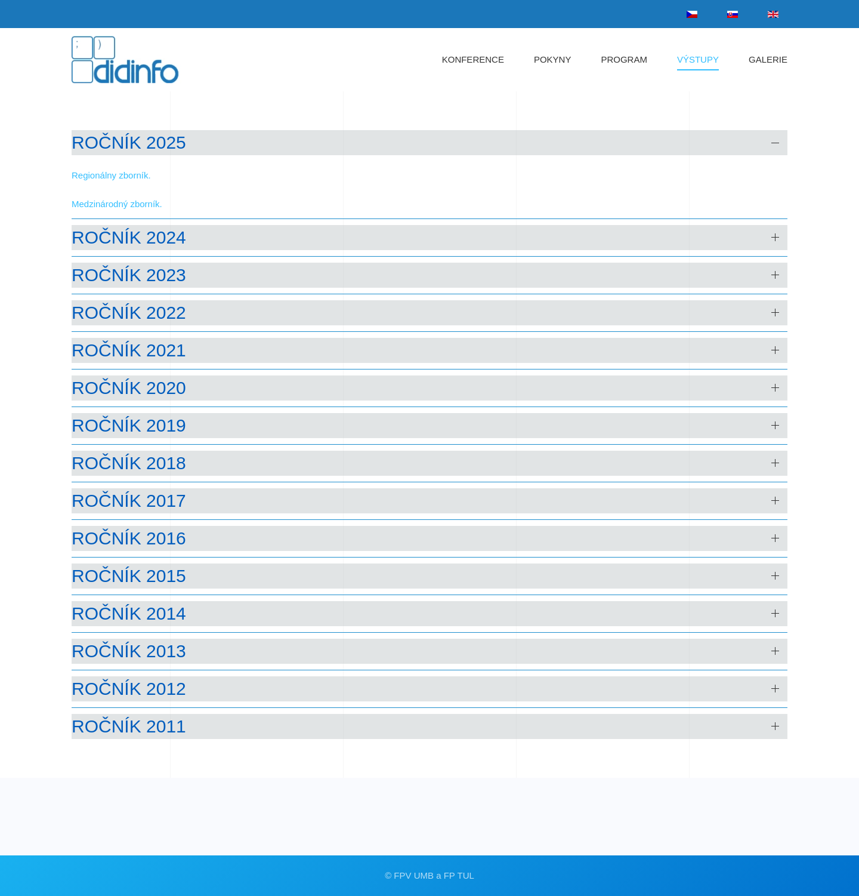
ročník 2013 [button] (129, 651)
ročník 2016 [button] (129, 538)
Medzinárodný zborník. (117, 204)
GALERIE (768, 59)
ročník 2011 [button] (129, 726)
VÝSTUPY (698, 59)
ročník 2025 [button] (129, 142)
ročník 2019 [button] (129, 425)
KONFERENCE (473, 59)
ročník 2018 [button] (129, 463)
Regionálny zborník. (111, 175)
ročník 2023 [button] (129, 275)
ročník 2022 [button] (129, 312)
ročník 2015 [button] (129, 576)
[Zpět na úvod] (136, 59)
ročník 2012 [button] (129, 688)
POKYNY (552, 59)
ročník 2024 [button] (129, 237)
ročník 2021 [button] (129, 350)
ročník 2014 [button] (129, 613)
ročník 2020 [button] (129, 388)
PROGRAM (624, 59)
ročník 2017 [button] (129, 500)
